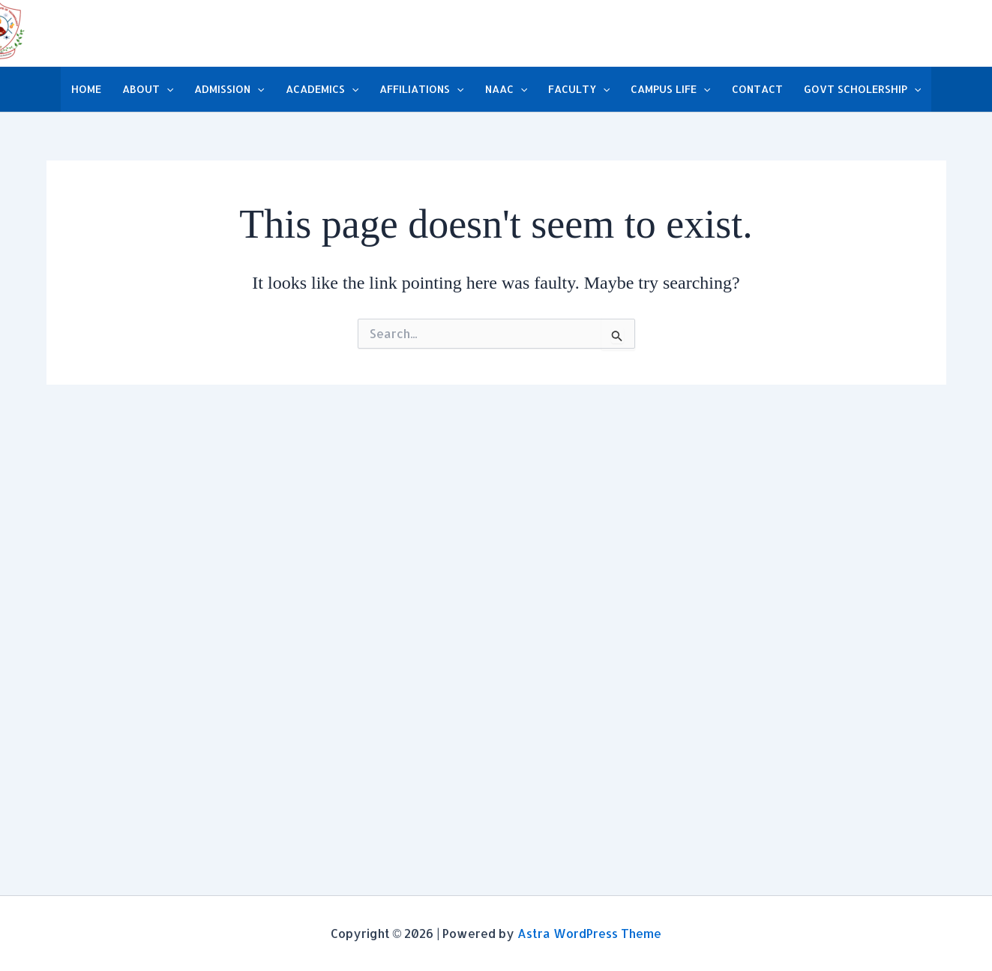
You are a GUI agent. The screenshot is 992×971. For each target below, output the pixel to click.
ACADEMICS (322, 89)
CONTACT (757, 88)
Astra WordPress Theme (589, 933)
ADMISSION (229, 89)
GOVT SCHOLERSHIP (862, 89)
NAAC (506, 89)
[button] (166, 89)
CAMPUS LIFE (670, 89)
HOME (86, 88)
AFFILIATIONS (421, 89)
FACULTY (579, 89)
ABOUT (147, 89)
